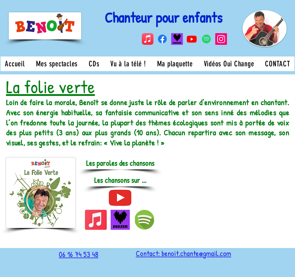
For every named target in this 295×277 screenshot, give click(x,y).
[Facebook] (162, 39)
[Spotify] (206, 39)
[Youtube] (192, 39)
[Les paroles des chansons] (120, 163)
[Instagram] (221, 39)
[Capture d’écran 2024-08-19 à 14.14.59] (177, 39)
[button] (120, 180)
